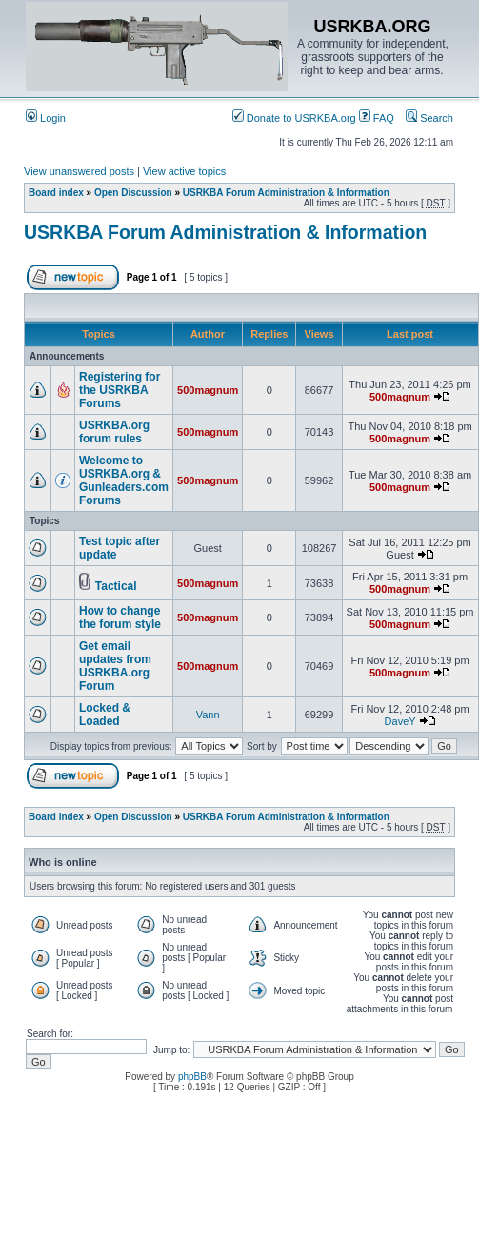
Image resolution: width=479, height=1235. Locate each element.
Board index (56, 192)
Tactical (116, 586)
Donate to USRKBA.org (294, 118)
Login (46, 118)
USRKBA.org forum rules (114, 432)
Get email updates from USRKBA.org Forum (115, 666)
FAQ (376, 118)
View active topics (184, 171)
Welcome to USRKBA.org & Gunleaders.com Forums (124, 480)
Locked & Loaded (104, 714)
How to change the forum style (120, 617)
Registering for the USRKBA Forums (119, 390)
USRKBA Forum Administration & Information (286, 192)
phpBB (192, 1076)
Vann (208, 714)
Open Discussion (133, 192)
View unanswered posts (79, 171)
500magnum (207, 390)
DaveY (400, 721)
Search (429, 118)
